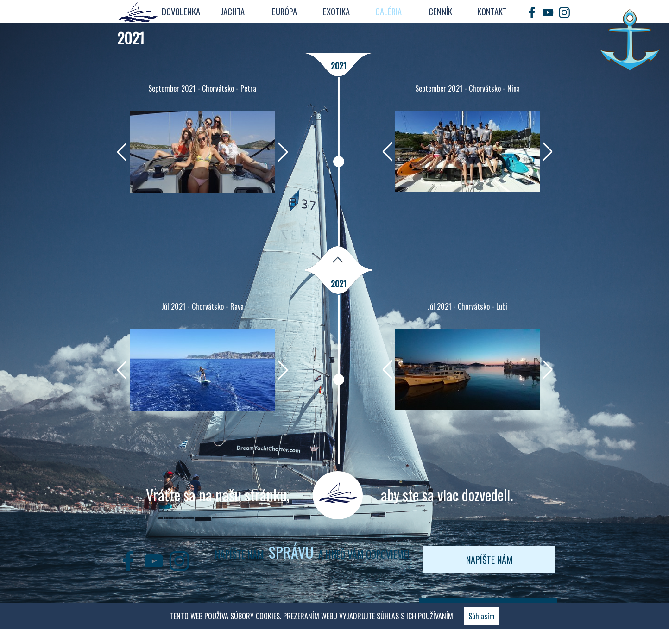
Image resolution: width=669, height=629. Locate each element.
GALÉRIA (388, 11)
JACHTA (233, 11)
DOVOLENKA (181, 11)
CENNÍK (440, 11)
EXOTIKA (336, 11)
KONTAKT (492, 11)
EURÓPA (284, 11)
